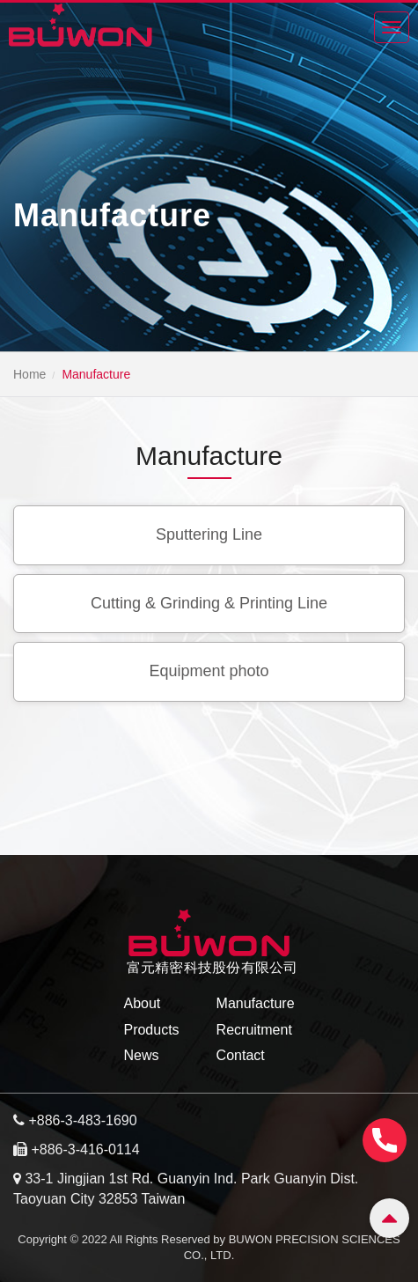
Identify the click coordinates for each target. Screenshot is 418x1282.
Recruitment (254, 1029)
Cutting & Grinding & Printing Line (209, 603)
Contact (240, 1055)
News (140, 1055)
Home (29, 374)
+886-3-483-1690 (82, 1120)
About (141, 1003)
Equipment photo (208, 671)
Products (151, 1029)
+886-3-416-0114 (85, 1149)
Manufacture (255, 1003)
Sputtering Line (209, 534)
